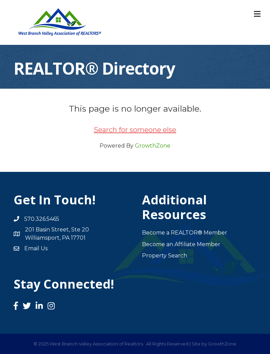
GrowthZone (152, 145)
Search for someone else (135, 130)
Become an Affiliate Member (181, 244)
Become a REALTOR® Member (184, 232)
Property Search (164, 255)
